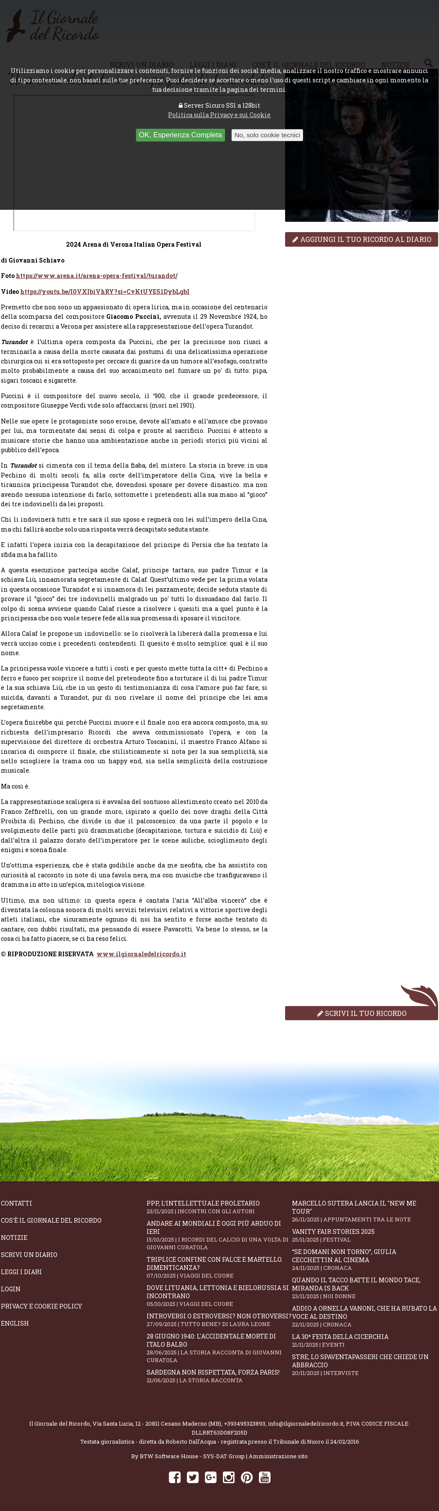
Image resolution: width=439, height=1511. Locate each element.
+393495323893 (244, 1423)
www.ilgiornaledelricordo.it (141, 954)
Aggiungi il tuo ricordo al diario (361, 239)
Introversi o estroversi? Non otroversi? (219, 1320)
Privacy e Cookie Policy (41, 1306)
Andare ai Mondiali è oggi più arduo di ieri (219, 1235)
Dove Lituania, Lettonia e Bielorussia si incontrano (219, 1296)
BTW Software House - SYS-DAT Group (192, 1456)
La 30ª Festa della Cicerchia (365, 1340)
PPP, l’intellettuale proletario (219, 1207)
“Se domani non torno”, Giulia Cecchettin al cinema (365, 1260)
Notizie (14, 1237)
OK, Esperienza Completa (180, 135)
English (15, 1323)
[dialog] (134, 954)
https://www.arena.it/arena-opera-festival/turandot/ (96, 276)
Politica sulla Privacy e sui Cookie (219, 115)
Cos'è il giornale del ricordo (51, 1220)
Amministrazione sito (278, 1456)
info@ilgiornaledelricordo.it (305, 1423)
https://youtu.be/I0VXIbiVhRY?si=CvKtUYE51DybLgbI (104, 291)
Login (11, 1289)
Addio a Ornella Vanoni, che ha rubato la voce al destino (365, 1316)
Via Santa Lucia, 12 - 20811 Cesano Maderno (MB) (157, 1423)
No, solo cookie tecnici (267, 135)
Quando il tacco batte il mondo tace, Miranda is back (365, 1288)
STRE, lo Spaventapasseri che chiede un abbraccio (365, 1365)
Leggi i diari (21, 1272)
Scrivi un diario (29, 1255)
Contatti (16, 1203)
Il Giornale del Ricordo (59, 1423)
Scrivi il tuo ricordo (361, 1013)
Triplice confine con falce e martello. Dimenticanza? (219, 1267)
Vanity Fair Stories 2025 (365, 1235)
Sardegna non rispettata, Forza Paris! (219, 1376)
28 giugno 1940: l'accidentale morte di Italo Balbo (219, 1348)
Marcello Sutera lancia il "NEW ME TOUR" (365, 1211)
